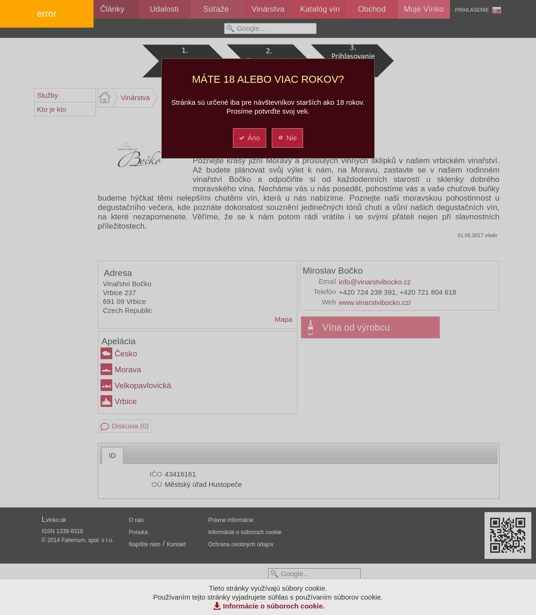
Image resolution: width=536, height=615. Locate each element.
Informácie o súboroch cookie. (274, 606)
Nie (287, 138)
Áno (249, 138)
